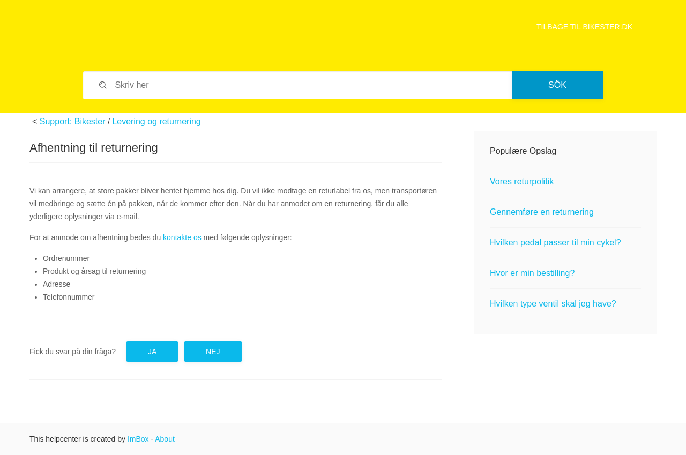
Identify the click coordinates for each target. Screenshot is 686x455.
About (165, 439)
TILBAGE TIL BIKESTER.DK (584, 27)
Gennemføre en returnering (542, 212)
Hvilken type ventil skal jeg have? (553, 303)
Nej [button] (213, 351)
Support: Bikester (73, 121)
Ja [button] (152, 351)
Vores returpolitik (522, 181)
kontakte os (182, 237)
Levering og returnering (156, 121)
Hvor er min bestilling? (532, 273)
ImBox (138, 439)
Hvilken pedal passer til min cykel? (555, 242)
